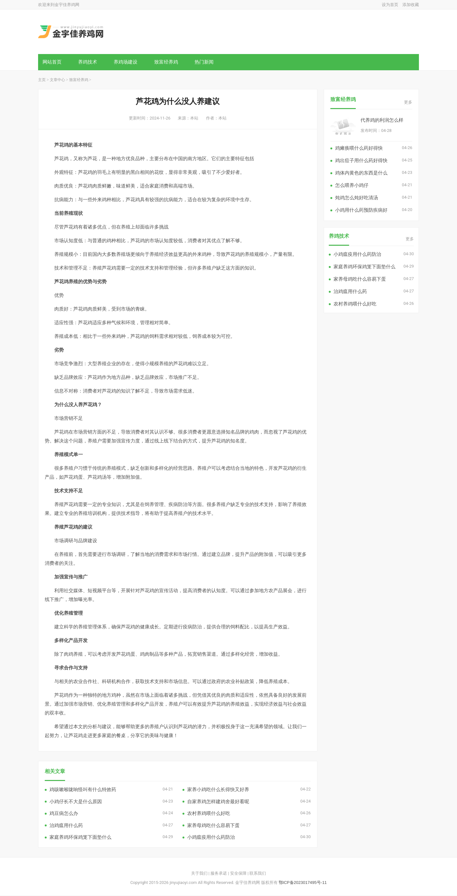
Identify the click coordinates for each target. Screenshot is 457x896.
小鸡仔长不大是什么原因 (76, 802)
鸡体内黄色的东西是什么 (361, 173)
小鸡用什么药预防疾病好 (361, 210)
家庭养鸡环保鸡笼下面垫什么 (80, 837)
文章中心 (57, 80)
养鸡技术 (88, 62)
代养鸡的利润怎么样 (382, 120)
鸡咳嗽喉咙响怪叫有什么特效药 (83, 790)
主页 (42, 80)
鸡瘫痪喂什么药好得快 (359, 148)
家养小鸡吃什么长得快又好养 (218, 790)
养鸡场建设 (127, 62)
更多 (408, 102)
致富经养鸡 (168, 62)
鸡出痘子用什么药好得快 (361, 161)
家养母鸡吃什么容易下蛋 (213, 826)
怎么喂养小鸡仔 (351, 185)
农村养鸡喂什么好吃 (208, 814)
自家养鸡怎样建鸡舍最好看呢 (218, 802)
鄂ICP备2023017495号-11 (303, 883)
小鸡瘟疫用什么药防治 (211, 837)
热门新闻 (206, 62)
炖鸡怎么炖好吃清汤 (356, 198)
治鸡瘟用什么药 (66, 826)
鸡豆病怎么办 (64, 814)
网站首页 (52, 62)
